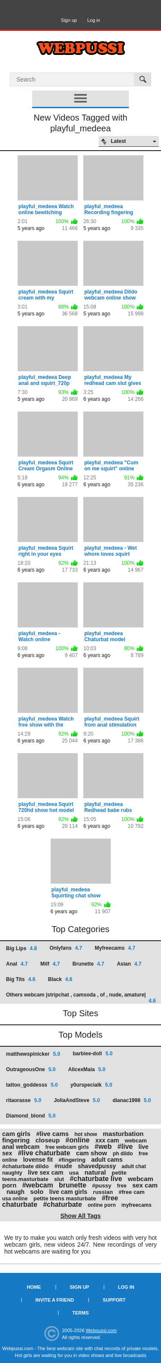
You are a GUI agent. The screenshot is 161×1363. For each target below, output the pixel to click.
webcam (136, 1140)
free (122, 1186)
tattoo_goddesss (32, 1085)
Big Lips (21, 948)
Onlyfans (65, 948)
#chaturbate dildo (25, 1166)
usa (74, 1172)
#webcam (37, 1185)
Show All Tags (80, 1215)
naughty (12, 1173)
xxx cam (107, 1140)
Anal (17, 964)
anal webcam (20, 1146)
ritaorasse (23, 1100)
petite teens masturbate (64, 1198)
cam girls (16, 1133)
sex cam (145, 1185)
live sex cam (46, 1172)
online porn (101, 1205)
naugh (15, 1191)
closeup (48, 1140)
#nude (63, 1166)
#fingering (71, 1160)
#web (103, 1146)
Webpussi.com (101, 1330)
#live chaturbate (44, 1153)
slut (59, 1179)
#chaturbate (62, 1204)
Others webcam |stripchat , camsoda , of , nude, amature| (81, 997)
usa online (14, 1199)
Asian (129, 964)
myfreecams (137, 1205)
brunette (72, 1185)
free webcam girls (67, 1147)
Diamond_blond (30, 1116)
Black (60, 979)
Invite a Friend (55, 1299)
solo (36, 1191)
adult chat (134, 1166)
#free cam (131, 1192)
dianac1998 (131, 1100)
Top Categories (80, 929)
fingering (16, 1140)
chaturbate (19, 1204)
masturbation (123, 1133)
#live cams (52, 1133)
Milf (50, 964)
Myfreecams (115, 948)
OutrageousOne (30, 1069)
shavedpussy (97, 1166)
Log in (93, 20)
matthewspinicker (33, 1054)
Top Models (80, 1034)
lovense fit (38, 1159)
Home (34, 1287)
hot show (85, 1134)
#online (78, 1140)
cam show (91, 1153)
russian (103, 1192)
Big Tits (20, 979)
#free (110, 1198)
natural (95, 1172)
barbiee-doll (92, 1054)
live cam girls (68, 1191)
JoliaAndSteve (77, 1100)
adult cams (106, 1159)
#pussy (101, 1185)
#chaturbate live (96, 1178)
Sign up (69, 20)
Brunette (88, 964)
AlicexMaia (87, 1069)
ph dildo (123, 1154)
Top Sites (80, 1013)
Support (114, 1299)
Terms (80, 1312)
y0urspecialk (91, 1085)
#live (125, 1146)
